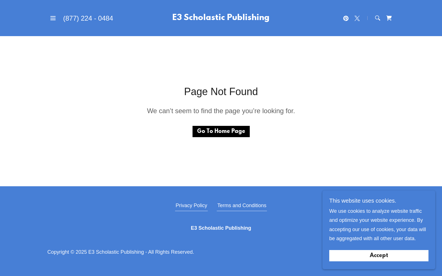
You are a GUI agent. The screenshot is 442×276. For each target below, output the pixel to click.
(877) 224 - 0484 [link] (88, 18)
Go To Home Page (221, 131)
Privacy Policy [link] (191, 205)
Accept (379, 256)
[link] (220, 18)
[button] (53, 18)
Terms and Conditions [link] (241, 205)
